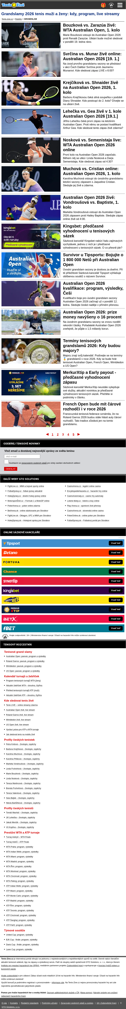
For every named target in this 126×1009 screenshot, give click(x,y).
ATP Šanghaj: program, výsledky (20, 920)
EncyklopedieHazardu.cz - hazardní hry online (87, 491)
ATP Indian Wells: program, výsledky (22, 886)
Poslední (79, 434)
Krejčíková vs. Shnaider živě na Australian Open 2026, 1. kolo (90, 87)
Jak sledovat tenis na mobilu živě (20, 734)
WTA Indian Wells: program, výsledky (22, 852)
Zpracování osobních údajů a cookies (77, 1003)
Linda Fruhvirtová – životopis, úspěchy (23, 769)
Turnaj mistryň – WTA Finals (18, 837)
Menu (119, 5)
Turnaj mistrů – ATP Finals (17, 842)
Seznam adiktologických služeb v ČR (63, 993)
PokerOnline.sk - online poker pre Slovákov (86, 515)
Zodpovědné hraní (75, 965)
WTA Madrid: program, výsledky (20, 861)
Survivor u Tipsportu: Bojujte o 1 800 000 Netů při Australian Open (93, 259)
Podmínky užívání (49, 1003)
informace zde (58, 982)
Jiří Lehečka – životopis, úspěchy (20, 817)
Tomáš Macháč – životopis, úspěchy (22, 812)
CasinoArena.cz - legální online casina (84, 486)
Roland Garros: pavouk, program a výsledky (25, 661)
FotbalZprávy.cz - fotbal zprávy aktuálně (25, 491)
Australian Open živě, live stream (20, 710)
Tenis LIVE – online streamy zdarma (22, 705)
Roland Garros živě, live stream (19, 715)
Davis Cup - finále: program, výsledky (22, 944)
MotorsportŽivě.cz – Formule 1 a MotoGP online (28, 501)
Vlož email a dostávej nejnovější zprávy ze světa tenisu (39, 450)
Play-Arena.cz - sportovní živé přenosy (84, 506)
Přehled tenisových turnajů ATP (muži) (22, 690)
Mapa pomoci (86, 993)
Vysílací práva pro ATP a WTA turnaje (22, 729)
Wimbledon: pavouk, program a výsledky (24, 666)
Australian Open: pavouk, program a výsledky (26, 656)
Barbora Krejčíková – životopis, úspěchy (23, 749)
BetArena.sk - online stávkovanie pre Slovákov (28, 511)
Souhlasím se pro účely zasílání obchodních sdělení (44, 463)
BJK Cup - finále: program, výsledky (21, 940)
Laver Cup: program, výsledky (19, 949)
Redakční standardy (30, 1003)
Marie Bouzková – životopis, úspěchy (22, 773)
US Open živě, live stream (17, 725)
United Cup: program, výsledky (19, 935)
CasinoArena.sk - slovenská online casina (85, 511)
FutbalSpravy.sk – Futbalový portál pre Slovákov (88, 520)
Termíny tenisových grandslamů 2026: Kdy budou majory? (91, 345)
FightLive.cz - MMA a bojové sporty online (26, 486)
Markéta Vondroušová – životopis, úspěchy (24, 764)
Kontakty (14, 1003)
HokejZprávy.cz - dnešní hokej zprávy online (27, 496)
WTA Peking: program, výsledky (20, 881)
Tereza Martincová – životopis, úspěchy (23, 783)
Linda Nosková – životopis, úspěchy (21, 778)
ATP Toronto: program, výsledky (20, 910)
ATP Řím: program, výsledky (18, 905)
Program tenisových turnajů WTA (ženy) (23, 681)
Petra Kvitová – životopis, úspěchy (21, 744)
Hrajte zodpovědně (9, 976)
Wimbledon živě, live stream (18, 720)
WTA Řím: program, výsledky (18, 866)
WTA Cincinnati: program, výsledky (21, 876)
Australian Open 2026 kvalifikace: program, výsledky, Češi (93, 288)
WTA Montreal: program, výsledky (20, 871)
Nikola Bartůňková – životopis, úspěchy (23, 803)
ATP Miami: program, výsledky (19, 891)
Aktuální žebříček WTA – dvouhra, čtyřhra (24, 685)
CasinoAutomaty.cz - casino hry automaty (85, 496)
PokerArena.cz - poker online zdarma (24, 506)
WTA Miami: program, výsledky (19, 857)
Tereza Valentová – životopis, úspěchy (22, 793)
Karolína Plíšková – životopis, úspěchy (23, 759)
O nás (4, 1003)
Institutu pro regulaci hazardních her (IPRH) (20, 965)
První (47, 434)
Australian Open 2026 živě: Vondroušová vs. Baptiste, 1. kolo (91, 202)
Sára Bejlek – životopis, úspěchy (20, 798)
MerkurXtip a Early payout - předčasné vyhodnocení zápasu (89, 377)
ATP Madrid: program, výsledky (19, 901)
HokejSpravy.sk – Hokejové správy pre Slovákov (29, 520)
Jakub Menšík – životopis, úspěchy (21, 822)
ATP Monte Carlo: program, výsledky (22, 896)
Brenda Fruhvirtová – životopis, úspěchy (23, 788)
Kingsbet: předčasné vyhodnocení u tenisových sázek (89, 231)
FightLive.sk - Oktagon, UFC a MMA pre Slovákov (29, 515)
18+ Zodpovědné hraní (106, 1003)
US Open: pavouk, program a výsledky (23, 671)
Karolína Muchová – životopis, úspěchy (23, 754)
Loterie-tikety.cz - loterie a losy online (83, 501)
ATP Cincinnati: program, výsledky (21, 915)
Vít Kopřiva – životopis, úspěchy (20, 827)
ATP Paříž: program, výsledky (19, 925)
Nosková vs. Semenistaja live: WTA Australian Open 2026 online (92, 145)
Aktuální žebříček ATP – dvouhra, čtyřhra (24, 695)
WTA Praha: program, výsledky (19, 847)
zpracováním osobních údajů (34, 463)
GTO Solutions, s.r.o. (11, 1007)
